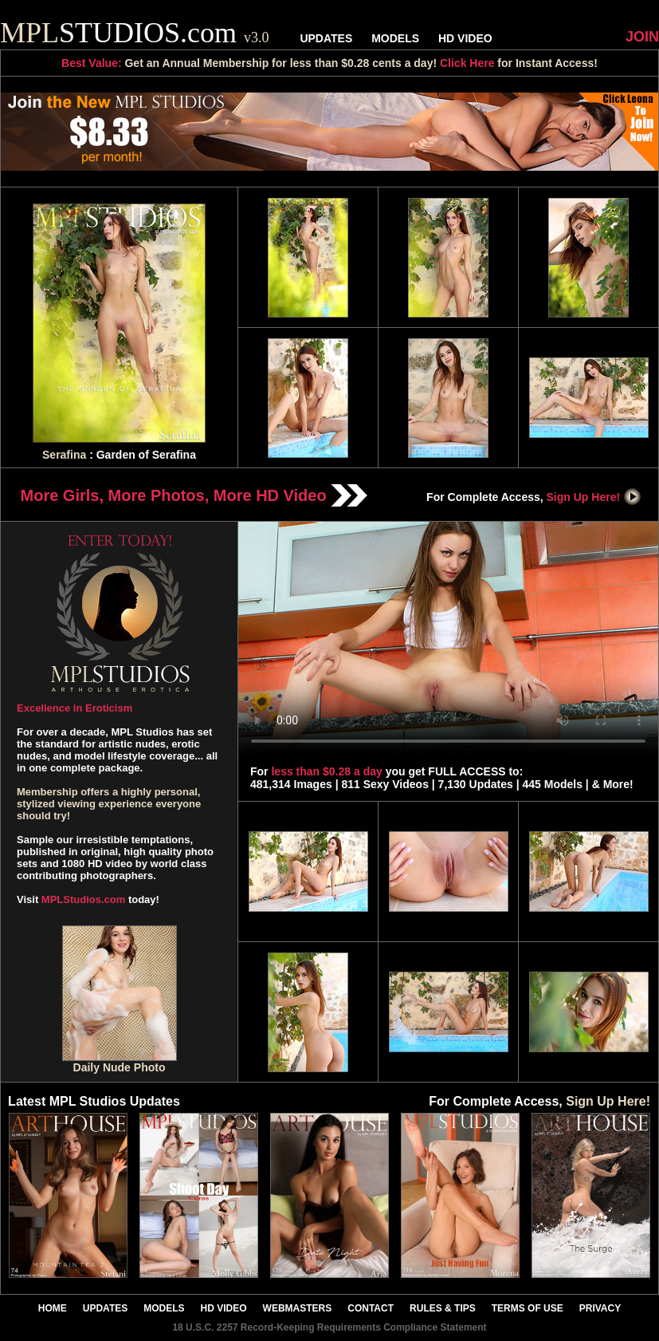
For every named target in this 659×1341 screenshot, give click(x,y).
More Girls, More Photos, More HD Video (194, 495)
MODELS (395, 38)
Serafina (64, 454)
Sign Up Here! (594, 497)
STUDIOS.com (134, 33)
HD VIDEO (465, 38)
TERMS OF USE (527, 1308)
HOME (52, 1308)
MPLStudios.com (83, 899)
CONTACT (370, 1308)
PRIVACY (600, 1308)
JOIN (642, 37)
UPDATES (326, 38)
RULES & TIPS (443, 1308)
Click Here (467, 63)
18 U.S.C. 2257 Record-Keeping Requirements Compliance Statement (329, 1327)
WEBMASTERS (297, 1308)
